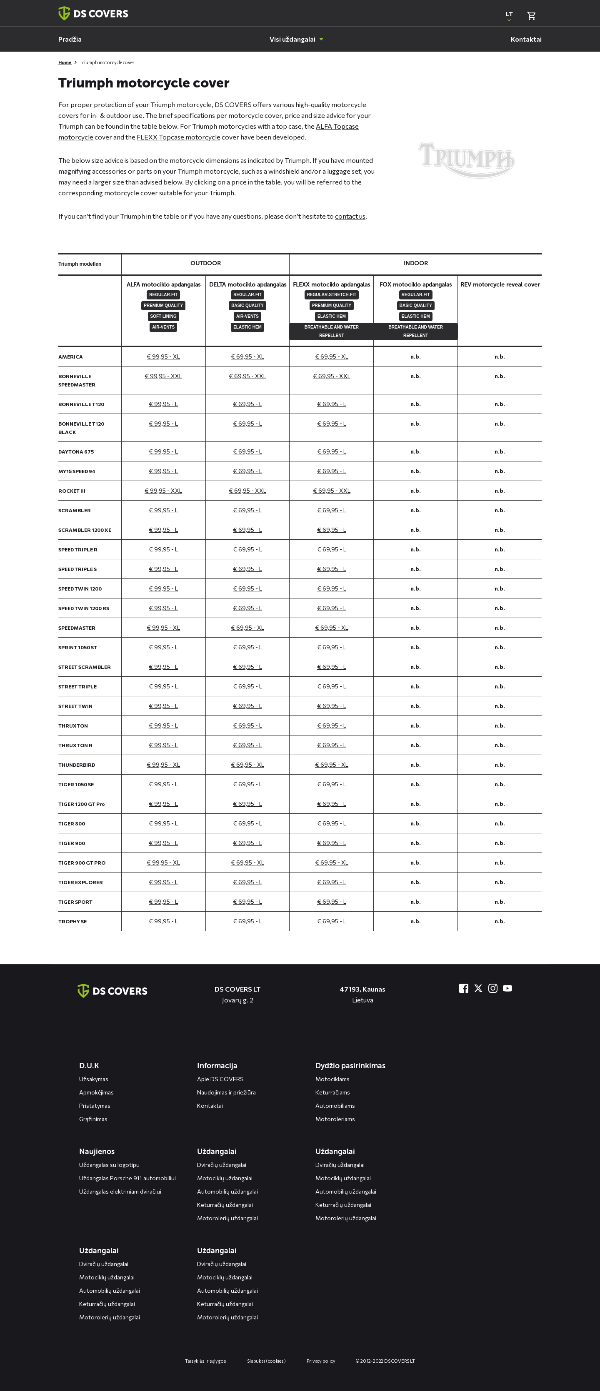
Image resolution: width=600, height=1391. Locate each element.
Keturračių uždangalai (225, 1204)
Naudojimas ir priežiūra (226, 1092)
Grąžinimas (93, 1118)
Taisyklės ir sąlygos (205, 1361)
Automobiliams (335, 1105)
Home (65, 62)
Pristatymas (94, 1105)
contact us (350, 216)
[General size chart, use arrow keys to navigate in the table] (300, 592)
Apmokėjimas (96, 1092)
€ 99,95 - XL (163, 356)
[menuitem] (70, 39)
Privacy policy (321, 1361)
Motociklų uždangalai (224, 1178)
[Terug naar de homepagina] (113, 991)
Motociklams (332, 1078)
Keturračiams (332, 1092)
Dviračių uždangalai (221, 1164)
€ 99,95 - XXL (163, 375)
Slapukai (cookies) (266, 1361)
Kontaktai (210, 1105)
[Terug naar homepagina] (93, 13)
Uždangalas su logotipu (109, 1164)
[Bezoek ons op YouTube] (507, 988)
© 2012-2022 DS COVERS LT (385, 1361)
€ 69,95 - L (247, 403)
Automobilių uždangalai (227, 1191)
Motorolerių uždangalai (227, 1217)
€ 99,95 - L (163, 403)
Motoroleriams (335, 1118)
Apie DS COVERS (220, 1078)
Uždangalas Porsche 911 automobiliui (127, 1178)
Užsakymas (93, 1078)
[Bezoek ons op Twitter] (478, 988)
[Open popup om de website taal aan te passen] (509, 15)
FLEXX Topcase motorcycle (178, 137)
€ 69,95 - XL (247, 356)
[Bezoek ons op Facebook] (463, 988)
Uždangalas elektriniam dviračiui (120, 1191)
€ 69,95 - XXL (247, 375)
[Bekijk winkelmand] (531, 15)
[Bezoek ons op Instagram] (493, 988)
